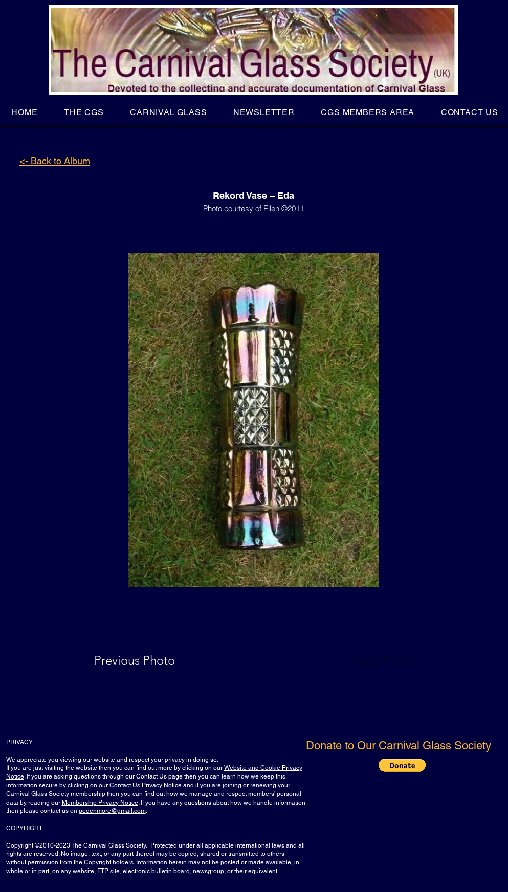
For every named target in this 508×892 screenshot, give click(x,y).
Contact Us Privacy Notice (145, 785)
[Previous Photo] (149, 660)
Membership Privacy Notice (100, 802)
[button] (84, 112)
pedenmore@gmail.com (112, 810)
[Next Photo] (364, 660)
